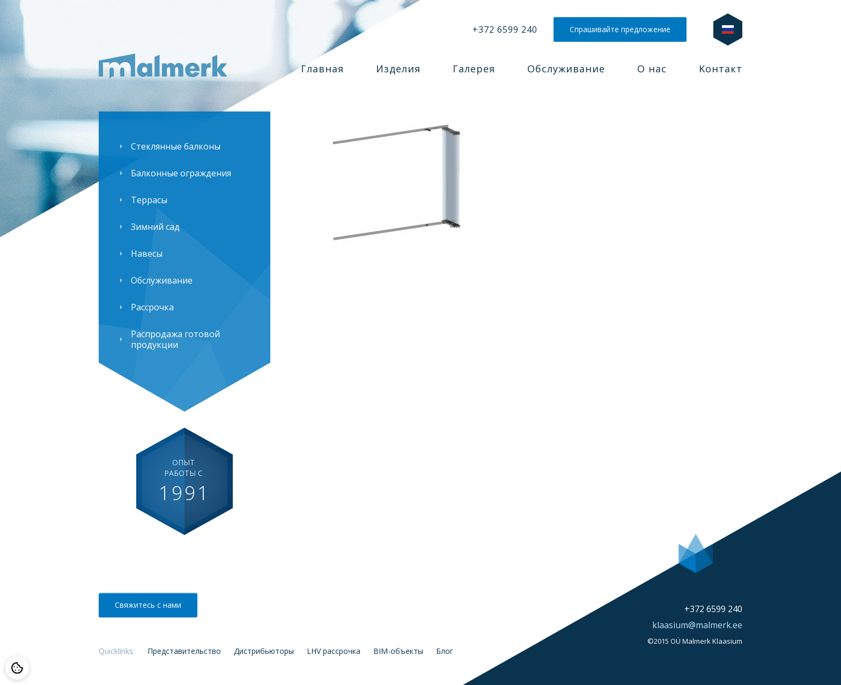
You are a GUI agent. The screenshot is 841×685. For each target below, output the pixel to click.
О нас (652, 68)
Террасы (149, 200)
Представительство (184, 651)
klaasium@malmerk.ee (697, 625)
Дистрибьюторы (264, 651)
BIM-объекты (398, 651)
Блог (444, 651)
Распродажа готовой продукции (175, 339)
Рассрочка (152, 307)
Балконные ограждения (181, 173)
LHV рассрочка (333, 651)
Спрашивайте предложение (620, 29)
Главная (322, 68)
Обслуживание (566, 68)
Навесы (147, 253)
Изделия (398, 68)
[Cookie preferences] (17, 668)
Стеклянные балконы (175, 146)
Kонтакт (720, 68)
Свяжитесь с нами (148, 605)
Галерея (474, 68)
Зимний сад (155, 227)
